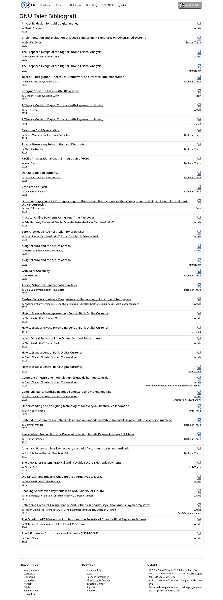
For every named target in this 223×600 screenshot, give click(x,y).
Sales (89, 573)
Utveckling (91, 5)
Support (90, 587)
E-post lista (30, 594)
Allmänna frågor (95, 570)
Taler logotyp (31, 590)
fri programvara (193, 587)
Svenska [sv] (189, 5)
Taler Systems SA (188, 570)
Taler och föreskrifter (97, 576)
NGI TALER (107, 5)
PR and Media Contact (98, 580)
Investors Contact (95, 583)
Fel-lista (28, 587)
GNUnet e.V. (169, 570)
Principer (61, 5)
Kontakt (28, 583)
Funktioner (46, 5)
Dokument (75, 5)
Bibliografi (29, 576)
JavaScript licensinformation (164, 590)
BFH (154, 583)
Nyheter (122, 5)
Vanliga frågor (31, 570)
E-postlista (92, 590)
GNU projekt (195, 573)
